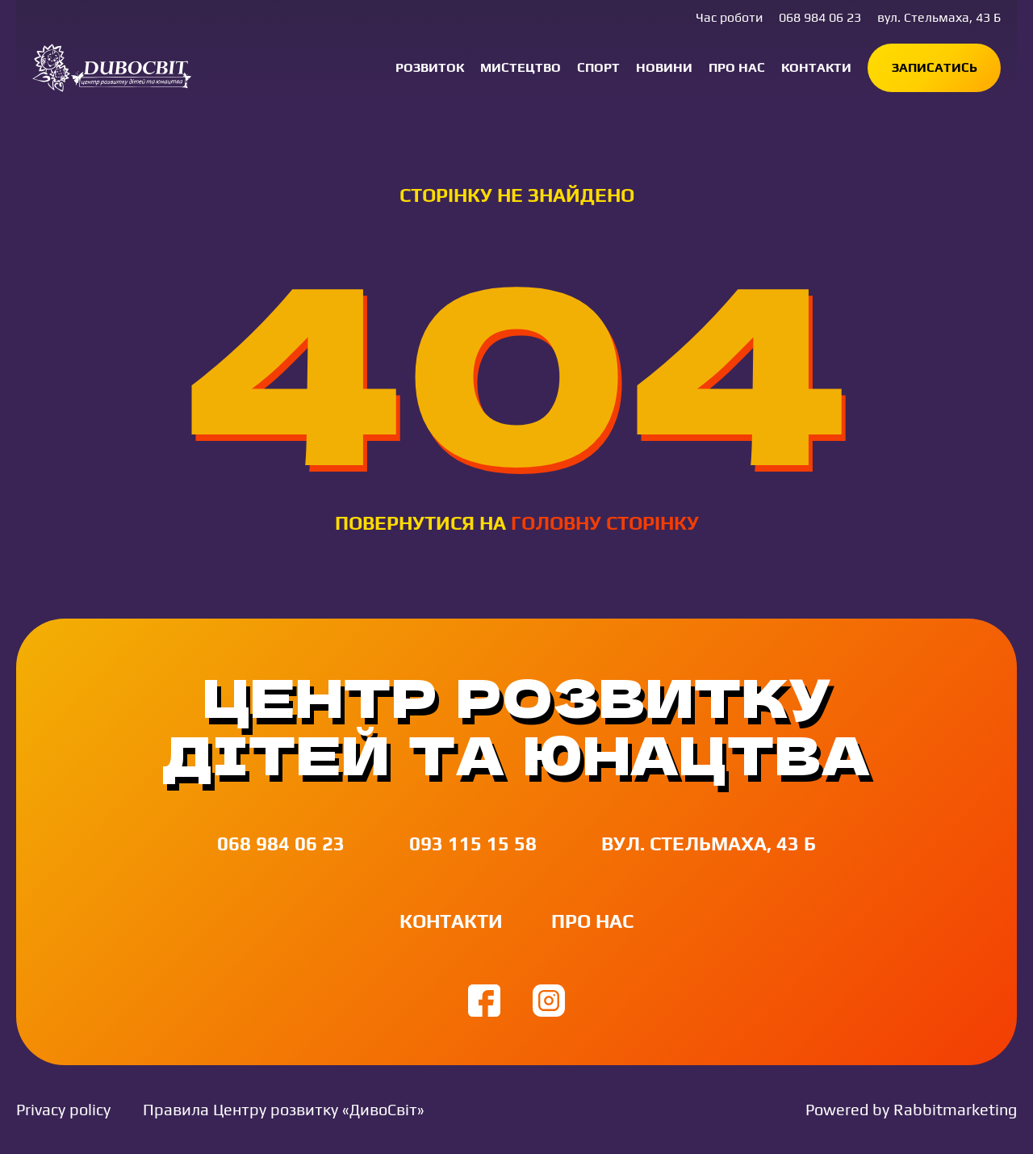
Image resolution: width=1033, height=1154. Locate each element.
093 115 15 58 (473, 843)
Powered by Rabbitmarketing (911, 1109)
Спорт (598, 67)
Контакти (816, 67)
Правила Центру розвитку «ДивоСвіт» (283, 1109)
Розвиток (429, 67)
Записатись (934, 67)
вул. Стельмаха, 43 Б (939, 17)
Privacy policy (63, 1109)
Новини (664, 67)
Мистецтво (520, 67)
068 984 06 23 (820, 17)
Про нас (737, 67)
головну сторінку (605, 523)
